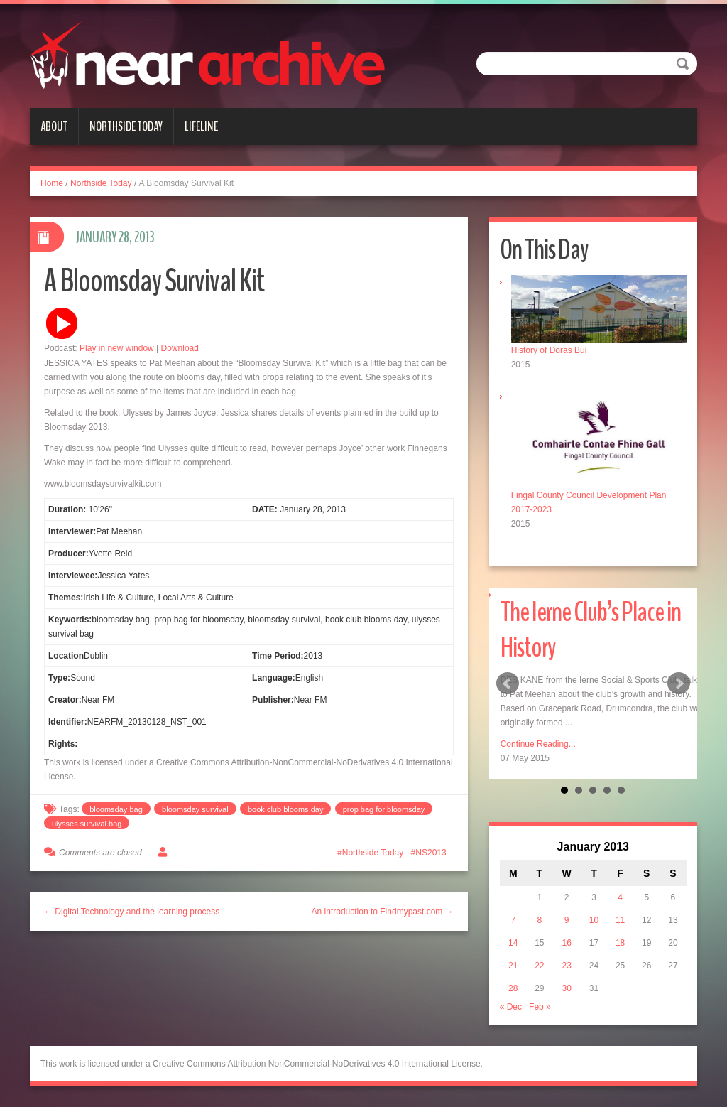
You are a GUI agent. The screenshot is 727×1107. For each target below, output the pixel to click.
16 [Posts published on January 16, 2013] (566, 943)
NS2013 (430, 853)
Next (678, 683)
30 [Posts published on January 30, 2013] (566, 988)
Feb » (540, 1007)
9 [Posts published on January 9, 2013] (566, 920)
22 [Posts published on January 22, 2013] (539, 966)
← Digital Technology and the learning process (131, 912)
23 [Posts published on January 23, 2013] (566, 966)
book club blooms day (285, 809)
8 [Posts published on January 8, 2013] (539, 920)
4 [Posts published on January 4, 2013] (620, 897)
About (53, 126)
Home (51, 183)
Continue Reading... (538, 744)
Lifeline (201, 126)
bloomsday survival (195, 809)
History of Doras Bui (549, 350)
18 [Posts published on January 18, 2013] (620, 943)
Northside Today (126, 126)
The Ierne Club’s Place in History (591, 629)
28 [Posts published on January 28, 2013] (513, 988)
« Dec (511, 1007)
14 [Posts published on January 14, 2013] (513, 943)
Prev (507, 683)
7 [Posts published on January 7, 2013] (512, 920)
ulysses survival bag (86, 823)
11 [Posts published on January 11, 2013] (620, 920)
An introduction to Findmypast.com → (383, 912)
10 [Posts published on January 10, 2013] (593, 920)
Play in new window (117, 348)
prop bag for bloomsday (384, 809)
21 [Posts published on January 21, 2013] (513, 966)
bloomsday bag (116, 809)
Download (180, 348)
